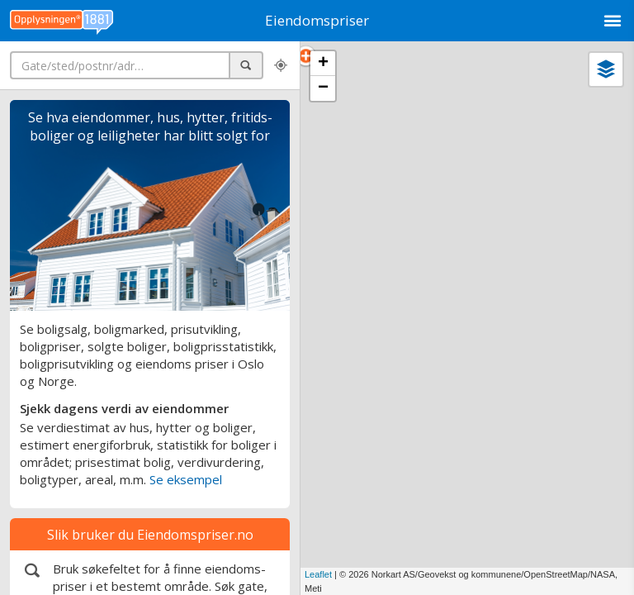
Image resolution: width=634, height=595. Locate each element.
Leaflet (318, 574)
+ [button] (323, 63)
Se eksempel (185, 479)
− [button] (323, 88)
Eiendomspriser (317, 20)
